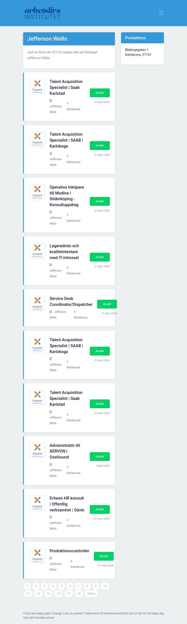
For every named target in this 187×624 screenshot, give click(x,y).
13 (48, 593)
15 (68, 593)
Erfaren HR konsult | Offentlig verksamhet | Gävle (67, 504)
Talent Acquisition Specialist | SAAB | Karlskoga (66, 140)
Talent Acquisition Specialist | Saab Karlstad (66, 87)
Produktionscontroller (69, 550)
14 (58, 593)
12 (38, 593)
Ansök (100, 92)
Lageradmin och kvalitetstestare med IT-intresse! (64, 251)
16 (79, 593)
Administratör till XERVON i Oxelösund (65, 451)
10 (105, 586)
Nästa (91, 593)
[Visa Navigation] (161, 13)
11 (28, 593)
